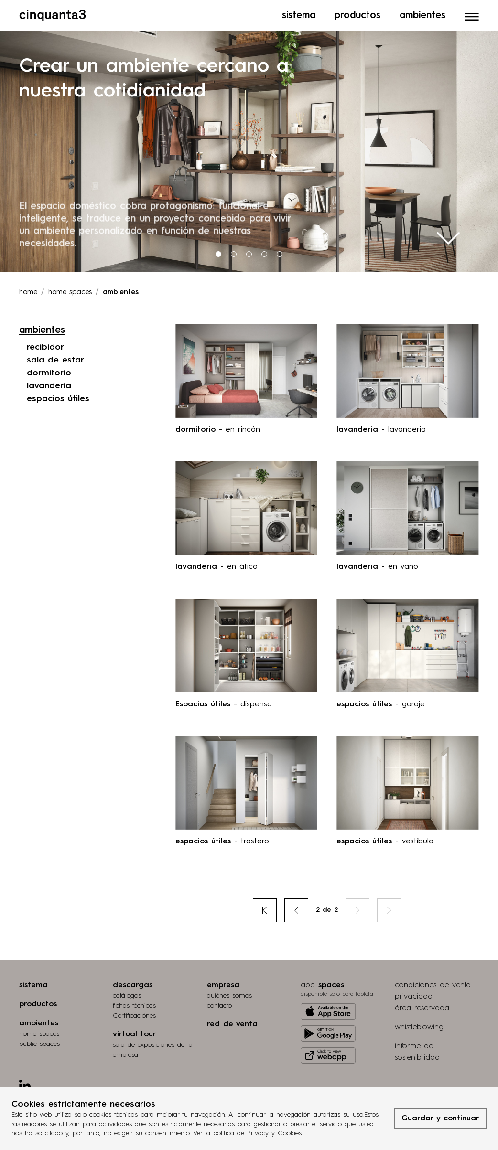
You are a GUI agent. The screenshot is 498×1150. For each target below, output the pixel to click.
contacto (219, 1003)
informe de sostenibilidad (417, 1049)
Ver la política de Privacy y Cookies (247, 1133)
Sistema (298, 12)
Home (28, 290)
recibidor (45, 345)
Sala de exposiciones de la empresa (153, 1047)
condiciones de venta (433, 983)
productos (38, 1002)
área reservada (422, 1006)
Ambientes (422, 12)
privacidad (414, 994)
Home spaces (70, 290)
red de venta (232, 1022)
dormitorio (49, 370)
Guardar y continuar (440, 1118)
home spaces (39, 1031)
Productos (357, 12)
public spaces (39, 1041)
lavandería (49, 383)
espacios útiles (58, 396)
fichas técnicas (134, 1003)
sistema (33, 983)
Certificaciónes (134, 1013)
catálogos (127, 993)
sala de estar (55, 357)
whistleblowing (419, 1025)
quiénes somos (229, 993)
